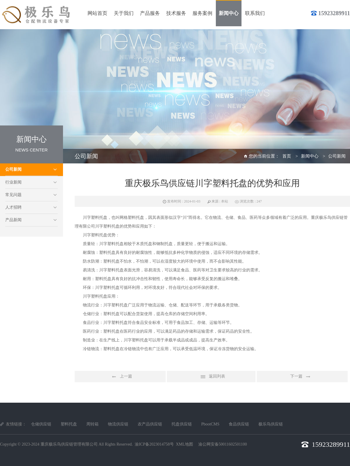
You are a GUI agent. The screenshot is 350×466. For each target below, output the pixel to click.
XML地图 (184, 444)
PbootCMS (210, 424)
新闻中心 (309, 156)
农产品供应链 (150, 424)
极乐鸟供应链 (270, 424)
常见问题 (13, 195)
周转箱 (92, 424)
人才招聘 (13, 207)
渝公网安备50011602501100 (222, 444)
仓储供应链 (41, 424)
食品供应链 (239, 424)
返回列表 (211, 376)
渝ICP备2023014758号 (154, 444)
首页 (286, 156)
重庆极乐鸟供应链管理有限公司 (69, 444)
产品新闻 (13, 220)
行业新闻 (13, 182)
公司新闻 (13, 169)
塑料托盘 (69, 424)
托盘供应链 (182, 424)
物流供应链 (118, 424)
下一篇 (302, 376)
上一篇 (120, 376)
